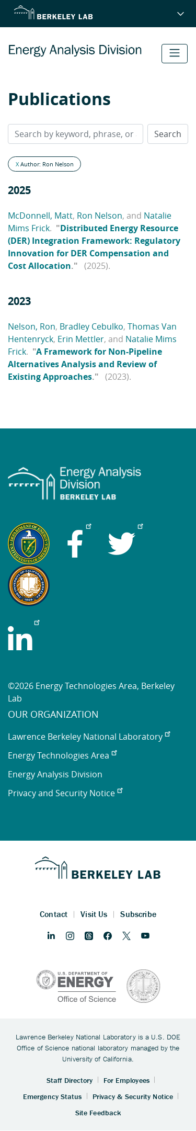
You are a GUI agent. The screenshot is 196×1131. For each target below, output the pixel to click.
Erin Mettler (80, 339)
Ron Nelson (99, 215)
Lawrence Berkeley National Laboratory (89, 736)
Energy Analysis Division (55, 774)
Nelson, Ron (31, 326)
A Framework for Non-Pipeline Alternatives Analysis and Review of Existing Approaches (85, 364)
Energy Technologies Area (62, 755)
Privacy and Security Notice (65, 793)
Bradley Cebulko (91, 326)
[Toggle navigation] (175, 53)
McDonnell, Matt (40, 215)
